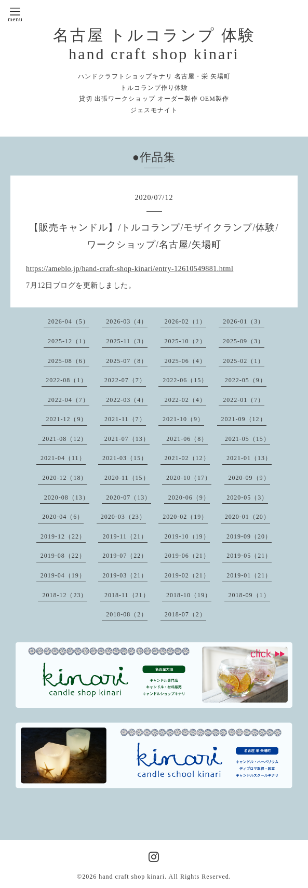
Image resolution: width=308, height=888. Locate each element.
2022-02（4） (185, 399)
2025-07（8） (127, 361)
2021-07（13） (127, 438)
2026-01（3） (243, 321)
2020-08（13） (66, 497)
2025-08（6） (68, 361)
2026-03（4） (127, 321)
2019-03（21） (125, 575)
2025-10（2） (185, 341)
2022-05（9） (245, 380)
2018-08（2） (127, 614)
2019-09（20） (249, 536)
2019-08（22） (63, 555)
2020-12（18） (64, 477)
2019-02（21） (187, 575)
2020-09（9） (249, 477)
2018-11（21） (127, 595)
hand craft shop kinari (132, 876)
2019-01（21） (249, 575)
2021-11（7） (125, 419)
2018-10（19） (188, 595)
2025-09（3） (243, 341)
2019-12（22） (63, 536)
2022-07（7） (125, 380)
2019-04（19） (63, 575)
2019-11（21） (125, 536)
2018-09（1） (249, 595)
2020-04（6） (63, 516)
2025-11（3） (127, 341)
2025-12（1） (68, 341)
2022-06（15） (185, 380)
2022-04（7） (68, 399)
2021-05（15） (247, 438)
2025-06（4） (185, 361)
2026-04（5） (68, 321)
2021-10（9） (183, 419)
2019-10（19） (187, 536)
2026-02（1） (185, 321)
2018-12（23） (64, 595)
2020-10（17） (188, 477)
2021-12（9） (66, 419)
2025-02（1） (243, 361)
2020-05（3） (247, 497)
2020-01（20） (247, 516)
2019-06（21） (187, 555)
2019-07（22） (125, 555)
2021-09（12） (243, 419)
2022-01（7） (243, 399)
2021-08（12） (64, 438)
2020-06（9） (189, 497)
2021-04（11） (63, 458)
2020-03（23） (123, 516)
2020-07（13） (128, 497)
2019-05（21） (249, 555)
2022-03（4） (127, 399)
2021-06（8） (187, 438)
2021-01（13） (249, 458)
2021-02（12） (187, 458)
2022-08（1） (66, 380)
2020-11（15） (127, 477)
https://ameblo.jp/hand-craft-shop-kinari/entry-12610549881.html (129, 269)
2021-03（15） (125, 458)
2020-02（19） (185, 516)
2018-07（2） (185, 614)
